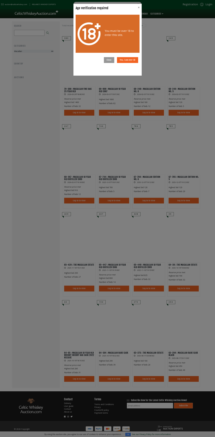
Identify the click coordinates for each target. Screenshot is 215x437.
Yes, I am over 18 (127, 60)
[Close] (139, 7)
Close (109, 60)
